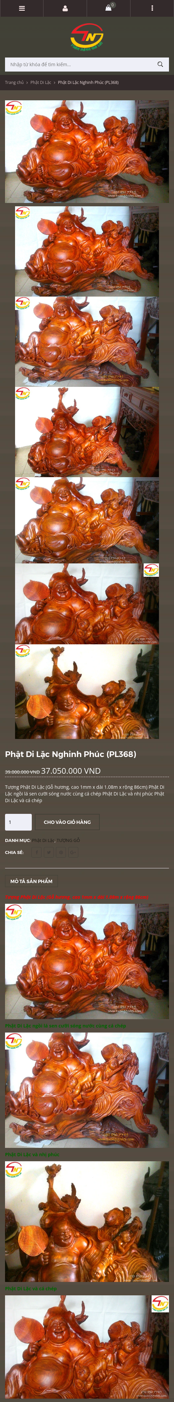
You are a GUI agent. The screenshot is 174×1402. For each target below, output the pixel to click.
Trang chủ (14, 82)
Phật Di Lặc (40, 82)
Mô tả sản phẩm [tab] (31, 881)
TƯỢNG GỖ (68, 840)
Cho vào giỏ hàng (67, 822)
